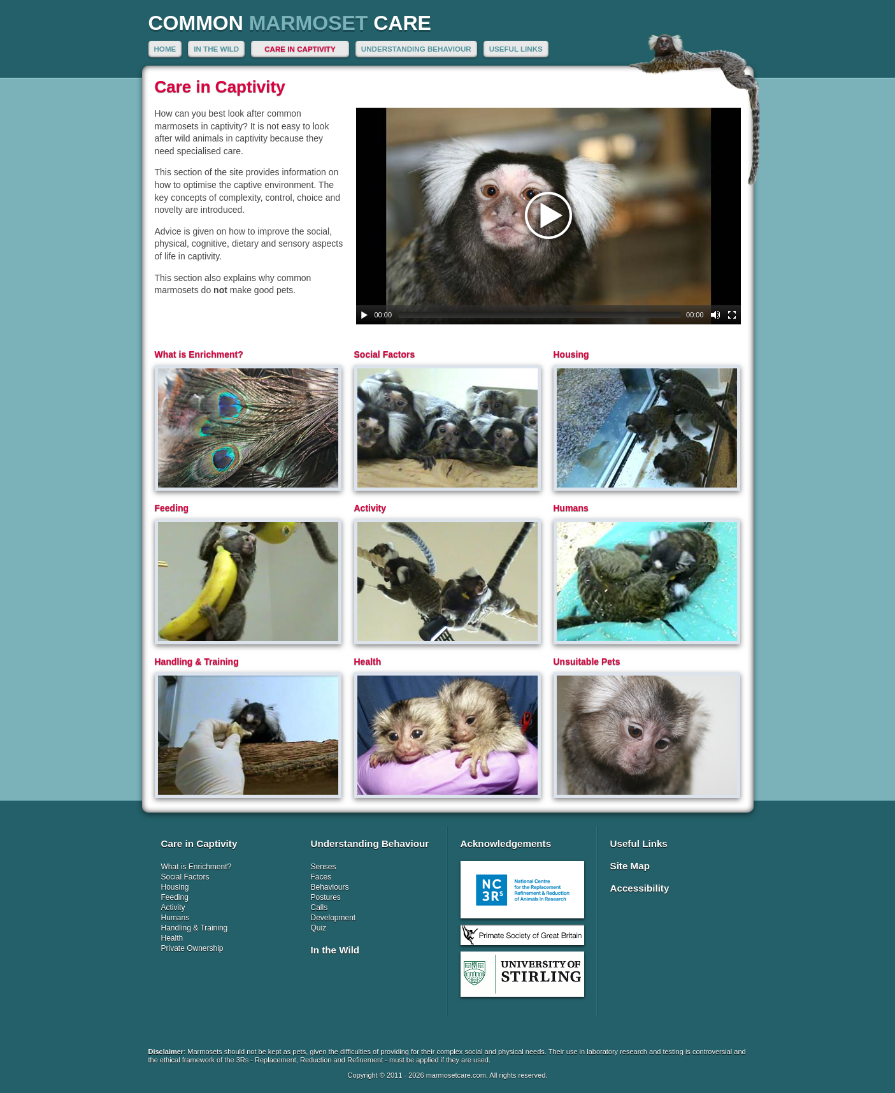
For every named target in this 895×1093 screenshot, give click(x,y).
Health (172, 938)
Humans (175, 917)
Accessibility (639, 888)
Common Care (289, 22)
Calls (319, 907)
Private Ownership (192, 948)
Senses (323, 866)
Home (165, 49)
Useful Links (516, 49)
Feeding (175, 897)
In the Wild (216, 49)
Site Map (630, 865)
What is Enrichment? (196, 866)
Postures (326, 897)
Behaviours (330, 887)
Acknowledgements (506, 843)
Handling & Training (194, 927)
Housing (175, 887)
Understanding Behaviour (416, 49)
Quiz (319, 927)
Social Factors (185, 876)
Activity (173, 907)
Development (333, 917)
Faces (321, 876)
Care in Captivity (299, 49)
